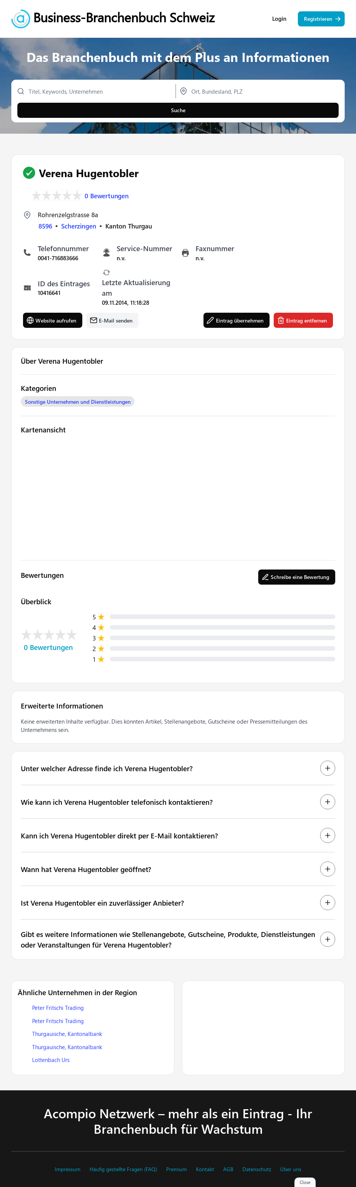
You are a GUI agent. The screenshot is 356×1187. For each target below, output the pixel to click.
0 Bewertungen (107, 195)
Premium (176, 1169)
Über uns (290, 1169)
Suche (178, 110)
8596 (45, 226)
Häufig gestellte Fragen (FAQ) (123, 1169)
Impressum (67, 1169)
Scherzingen (78, 226)
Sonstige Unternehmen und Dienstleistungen (78, 401)
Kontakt (205, 1169)
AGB (228, 1169)
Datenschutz (256, 1169)
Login (279, 19)
